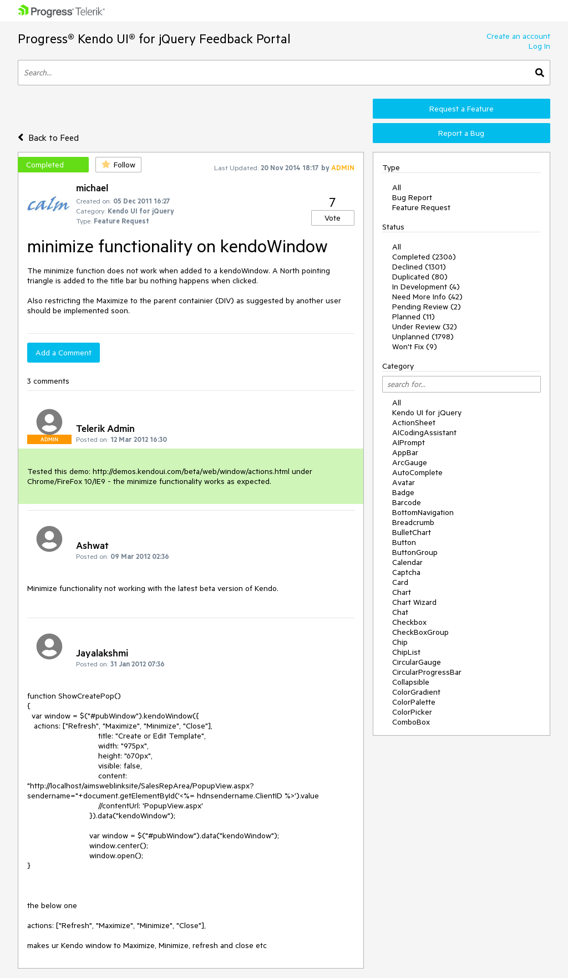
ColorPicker (412, 712)
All (396, 187)
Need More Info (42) (427, 297)
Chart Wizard (414, 602)
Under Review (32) (424, 327)
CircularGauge (416, 662)
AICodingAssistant (424, 432)
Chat (400, 612)
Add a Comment (64, 353)
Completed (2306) (424, 257)
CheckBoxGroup (420, 632)
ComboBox (411, 722)
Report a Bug (461, 133)
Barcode (406, 502)
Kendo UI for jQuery (427, 412)
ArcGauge (409, 462)
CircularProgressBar (427, 672)
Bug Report (412, 197)
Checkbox (409, 622)
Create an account (518, 36)
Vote (332, 218)
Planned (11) (413, 317)
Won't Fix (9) (414, 347)
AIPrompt (408, 442)
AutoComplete (417, 472)
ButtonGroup (415, 552)
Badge (403, 492)
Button (404, 542)
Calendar (407, 562)
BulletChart (411, 532)
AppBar (405, 452)
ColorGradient (416, 692)
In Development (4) (426, 287)
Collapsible (410, 682)
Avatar (403, 482)
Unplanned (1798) (423, 337)
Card (400, 582)
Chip (400, 642)
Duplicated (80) (420, 277)
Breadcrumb (413, 522)
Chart (401, 592)
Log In (539, 46)
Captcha (406, 572)
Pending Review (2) (426, 307)
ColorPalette (413, 702)
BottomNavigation (423, 512)
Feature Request (421, 207)
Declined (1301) (419, 267)
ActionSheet (413, 422)
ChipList (406, 652)
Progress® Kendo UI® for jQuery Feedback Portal (154, 38)
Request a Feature (461, 109)
